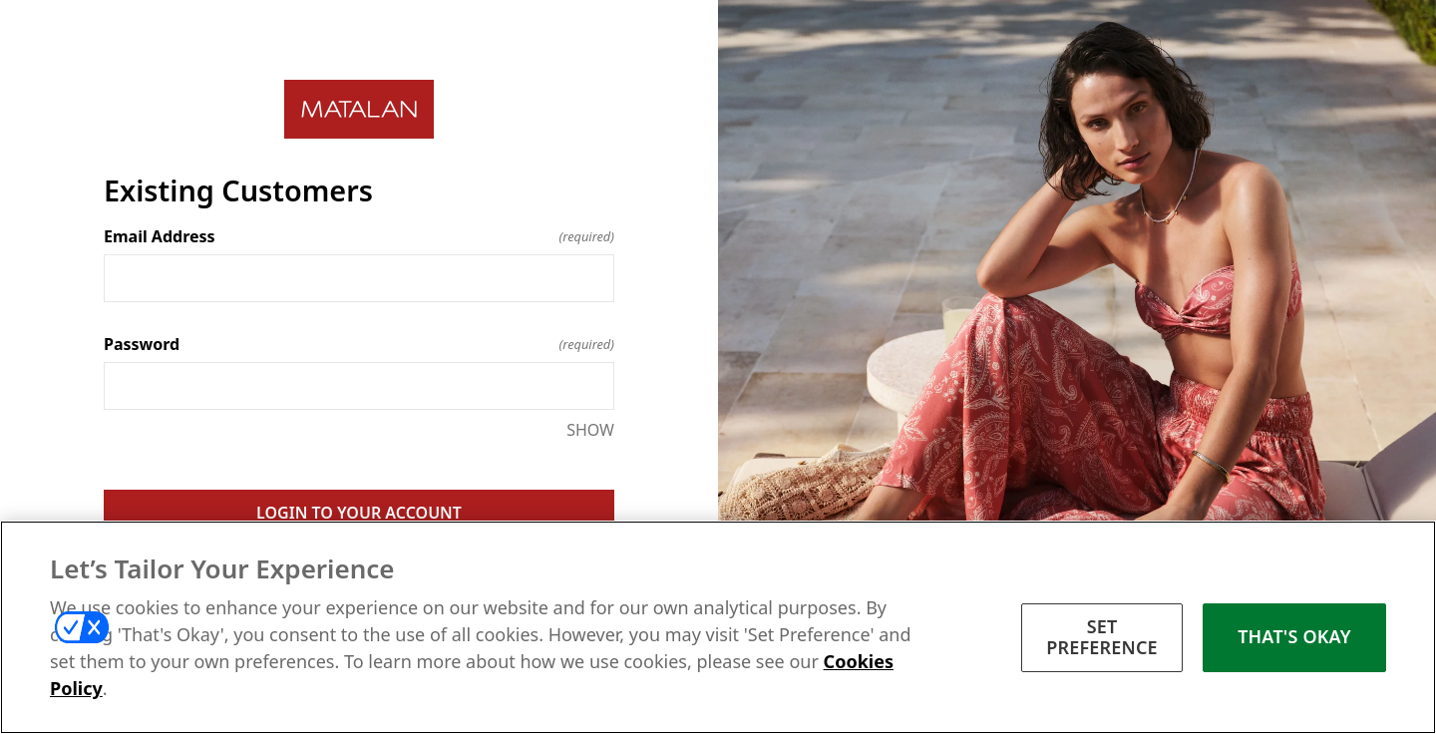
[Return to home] (359, 109)
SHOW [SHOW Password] (590, 430)
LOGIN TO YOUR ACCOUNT (359, 513)
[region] (718, 627)
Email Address (359, 236)
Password (359, 344)
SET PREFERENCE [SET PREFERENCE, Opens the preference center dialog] (1102, 637)
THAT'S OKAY (1294, 636)
